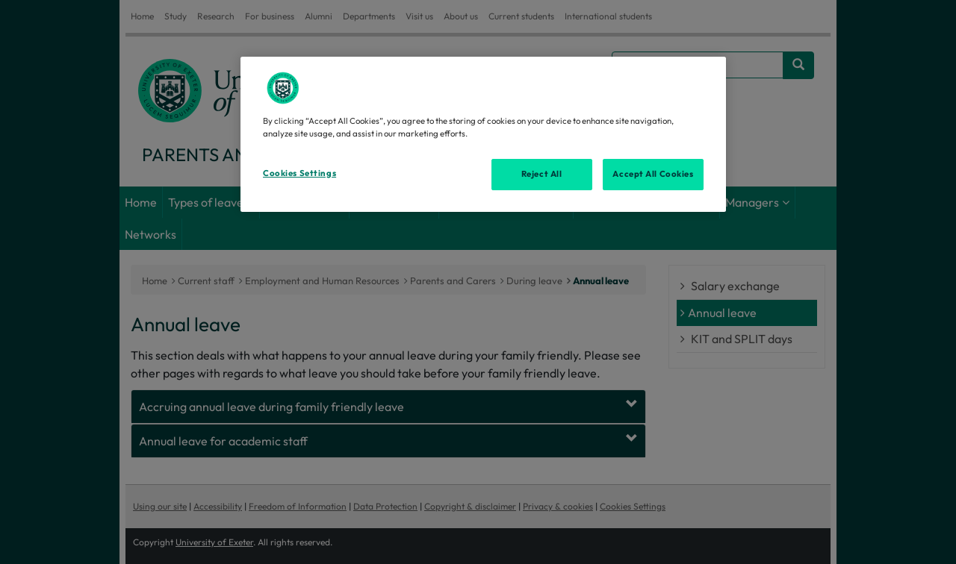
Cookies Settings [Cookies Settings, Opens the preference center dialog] (299, 173)
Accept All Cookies (652, 174)
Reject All (541, 174)
